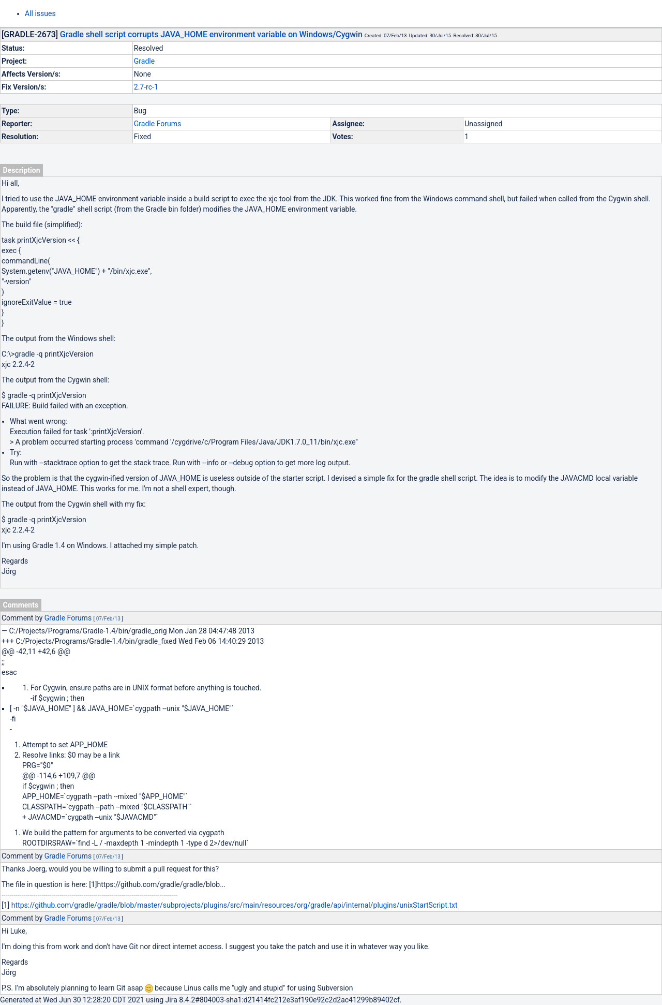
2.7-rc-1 (146, 87)
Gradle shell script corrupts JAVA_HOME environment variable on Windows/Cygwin (211, 34)
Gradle (144, 61)
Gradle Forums (157, 124)
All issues (40, 13)
